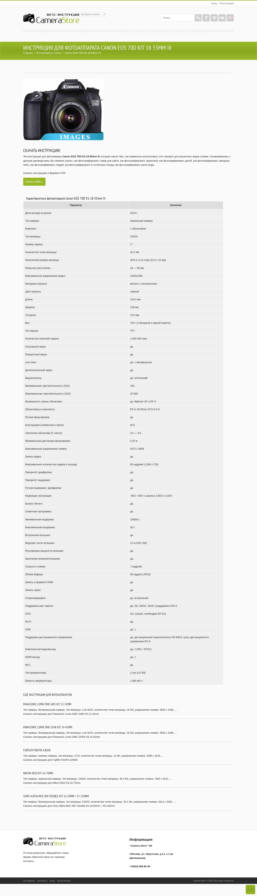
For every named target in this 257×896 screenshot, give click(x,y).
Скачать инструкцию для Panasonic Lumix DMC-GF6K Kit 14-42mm (61, 736)
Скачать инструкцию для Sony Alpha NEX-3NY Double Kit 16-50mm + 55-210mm (69, 805)
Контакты (42, 881)
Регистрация (226, 3)
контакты (28, 861)
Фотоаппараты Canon (48, 53)
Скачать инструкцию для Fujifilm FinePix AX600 (50, 759)
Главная (28, 53)
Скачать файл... (34, 181)
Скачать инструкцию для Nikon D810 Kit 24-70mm (51, 782)
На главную (29, 881)
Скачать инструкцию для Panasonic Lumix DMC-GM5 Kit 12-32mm (61, 713)
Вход (214, 3)
